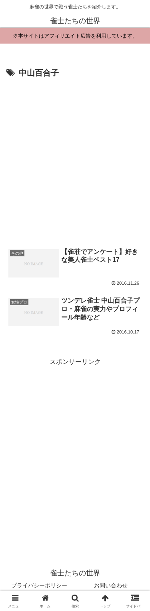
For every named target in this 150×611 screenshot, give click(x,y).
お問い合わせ (111, 585)
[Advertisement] (75, 159)
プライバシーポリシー (39, 585)
